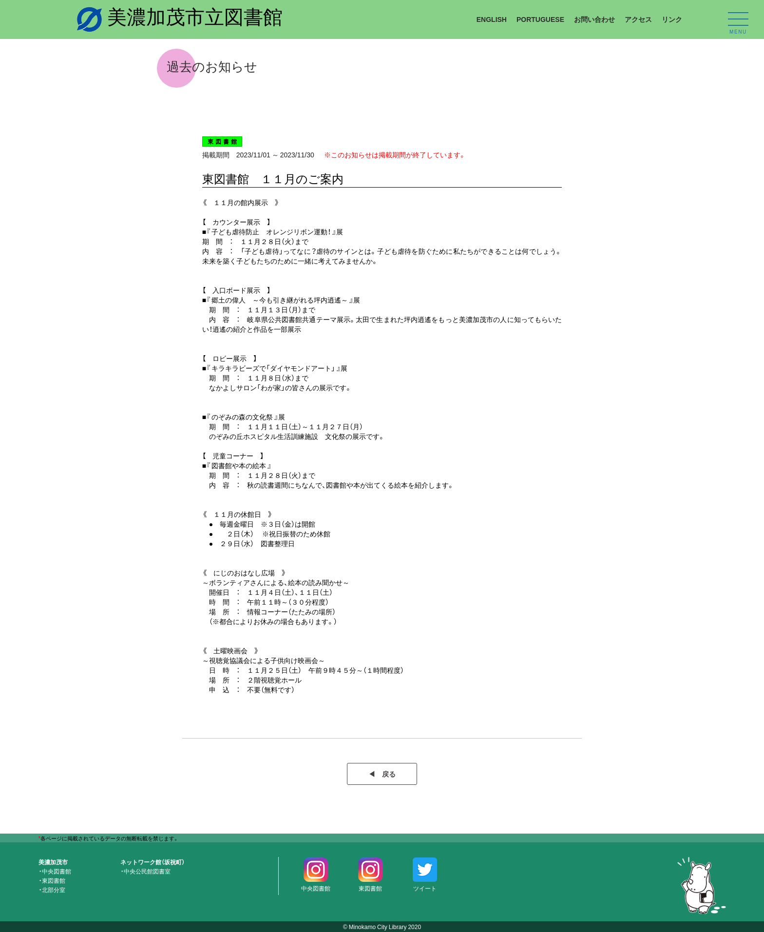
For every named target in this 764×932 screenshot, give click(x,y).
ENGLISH (492, 19)
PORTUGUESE (540, 19)
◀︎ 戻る (382, 774)
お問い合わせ (594, 19)
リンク (672, 19)
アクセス (638, 19)
